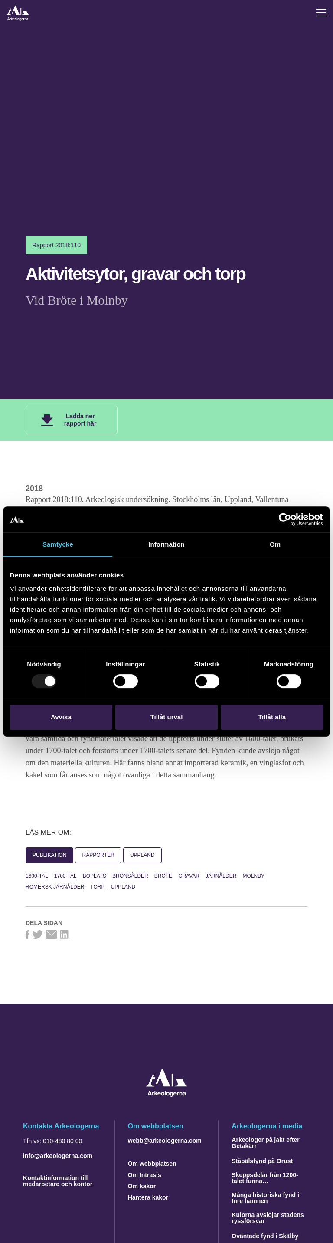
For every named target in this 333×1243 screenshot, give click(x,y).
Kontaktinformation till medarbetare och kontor (57, 1181)
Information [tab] (166, 544)
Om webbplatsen (152, 1164)
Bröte (163, 876)
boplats (94, 876)
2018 (34, 488)
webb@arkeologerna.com (165, 1141)
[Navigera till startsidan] (166, 1094)
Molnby (253, 876)
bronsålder (130, 876)
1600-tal (37, 876)
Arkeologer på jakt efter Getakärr (265, 1143)
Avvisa (61, 717)
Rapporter (98, 855)
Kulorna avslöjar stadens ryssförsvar (268, 1218)
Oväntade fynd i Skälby (265, 1236)
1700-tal (65, 876)
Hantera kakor (148, 1197)
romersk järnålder (55, 887)
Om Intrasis (144, 1175)
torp (97, 887)
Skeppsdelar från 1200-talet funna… (265, 1178)
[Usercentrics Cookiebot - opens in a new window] (285, 519)
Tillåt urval (166, 717)
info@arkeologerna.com (57, 1156)
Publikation (49, 855)
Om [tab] (275, 544)
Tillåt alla (272, 717)
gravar (188, 876)
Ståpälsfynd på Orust (262, 1161)
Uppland (142, 855)
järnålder (221, 876)
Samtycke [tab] (57, 544)
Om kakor (142, 1186)
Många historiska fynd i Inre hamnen (265, 1198)
